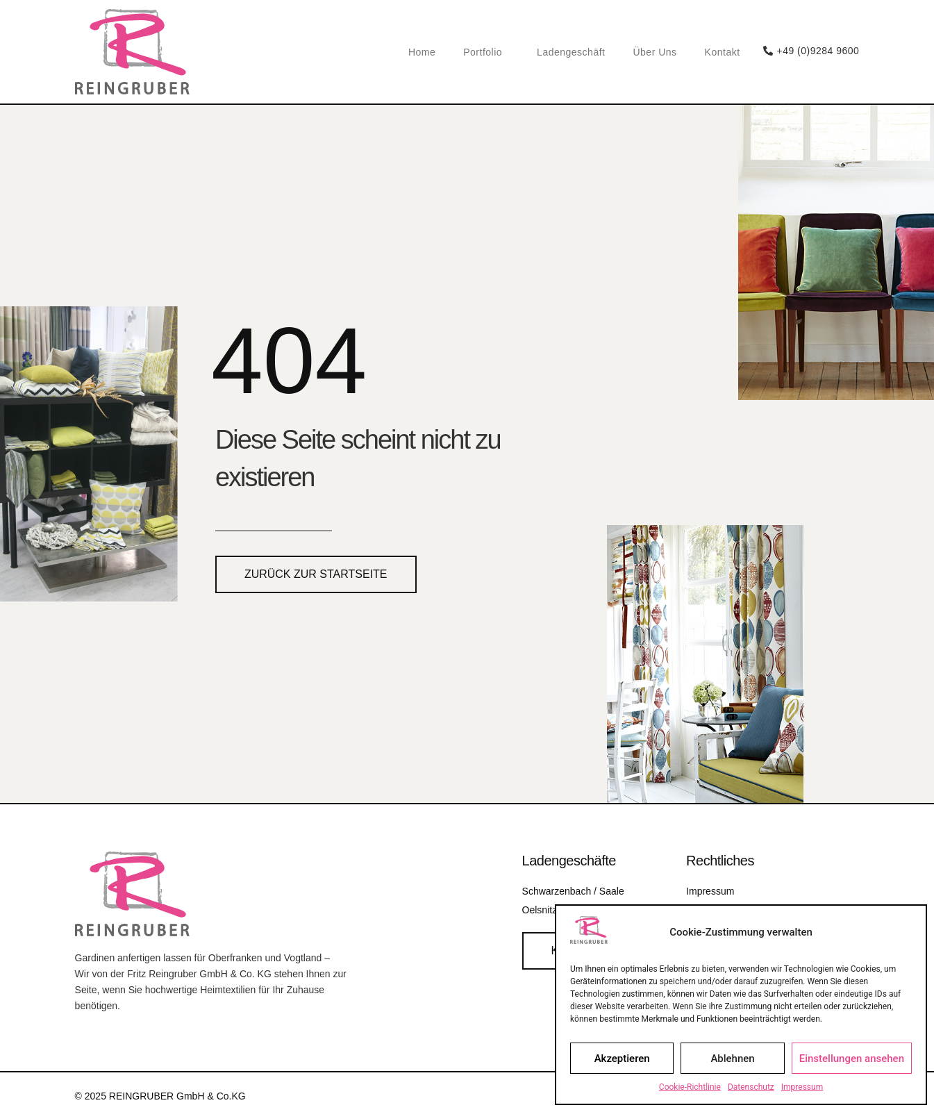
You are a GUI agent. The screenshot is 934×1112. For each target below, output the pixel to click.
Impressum (802, 1087)
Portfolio (486, 52)
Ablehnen (732, 1058)
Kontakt (722, 52)
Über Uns (654, 52)
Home (421, 52)
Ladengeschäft (571, 52)
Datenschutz (751, 1087)
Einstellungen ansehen (851, 1058)
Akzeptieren (622, 1058)
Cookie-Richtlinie (690, 1087)
